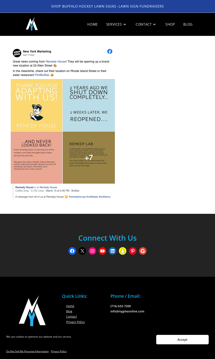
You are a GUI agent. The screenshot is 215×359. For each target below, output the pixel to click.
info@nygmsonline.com (127, 311)
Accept (182, 339)
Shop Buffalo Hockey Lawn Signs (83, 6)
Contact (71, 317)
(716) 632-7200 (120, 306)
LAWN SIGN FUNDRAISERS (141, 6)
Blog (69, 311)
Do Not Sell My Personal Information (27, 351)
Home (70, 306)
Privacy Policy (59, 351)
